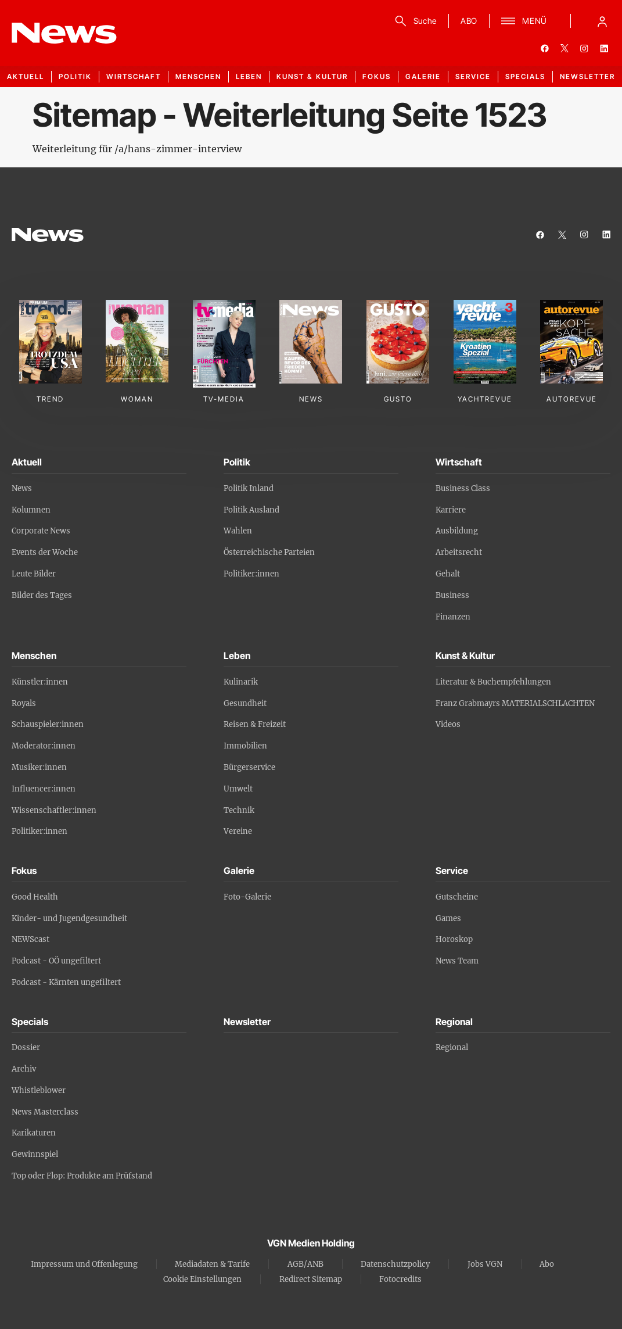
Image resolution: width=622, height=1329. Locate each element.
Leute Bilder (34, 574)
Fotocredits (400, 1279)
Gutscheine (457, 897)
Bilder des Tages (42, 595)
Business (452, 595)
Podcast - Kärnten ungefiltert (66, 982)
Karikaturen (34, 1133)
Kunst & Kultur (312, 76)
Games (448, 918)
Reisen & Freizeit (255, 724)
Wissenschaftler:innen (54, 810)
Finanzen (453, 617)
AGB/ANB (305, 1264)
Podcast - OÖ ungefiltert (56, 961)
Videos (448, 724)
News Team (457, 961)
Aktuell (25, 76)
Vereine (238, 831)
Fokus (376, 76)
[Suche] (413, 21)
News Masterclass (45, 1112)
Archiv (24, 1069)
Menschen (198, 76)
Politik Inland (249, 488)
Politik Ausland (251, 510)
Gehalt (448, 574)
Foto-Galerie (247, 897)
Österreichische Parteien (269, 552)
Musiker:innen (39, 767)
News (22, 488)
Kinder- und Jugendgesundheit (69, 918)
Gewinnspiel (35, 1154)
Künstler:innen (40, 682)
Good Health (35, 897)
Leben (249, 76)
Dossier (26, 1047)
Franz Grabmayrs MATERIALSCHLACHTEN (515, 703)
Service (473, 76)
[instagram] (584, 48)
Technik (239, 810)
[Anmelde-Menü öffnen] (602, 21)
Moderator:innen (43, 746)
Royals (24, 703)
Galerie (423, 76)
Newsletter (587, 76)
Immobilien (245, 746)
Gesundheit (245, 703)
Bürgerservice (249, 767)
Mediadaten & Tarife (212, 1264)
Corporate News (41, 531)
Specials (525, 76)
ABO (469, 21)
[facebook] (545, 48)
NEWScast (30, 939)
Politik (75, 76)
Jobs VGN (485, 1264)
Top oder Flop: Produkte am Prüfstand (82, 1176)
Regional (452, 1047)
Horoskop (454, 939)
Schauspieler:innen (48, 724)
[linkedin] (604, 48)
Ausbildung (457, 531)
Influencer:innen (43, 789)
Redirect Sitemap (310, 1279)
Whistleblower (39, 1090)
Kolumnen (31, 510)
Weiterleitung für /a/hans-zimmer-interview (137, 149)
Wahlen (238, 531)
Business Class (463, 488)
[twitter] (564, 48)
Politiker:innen (251, 574)
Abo (547, 1264)
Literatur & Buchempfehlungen (493, 682)
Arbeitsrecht (459, 552)
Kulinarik (241, 682)
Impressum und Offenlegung (84, 1264)
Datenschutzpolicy (395, 1264)
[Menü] (524, 21)
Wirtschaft (133, 76)
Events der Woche (45, 552)
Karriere (451, 510)
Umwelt (238, 789)
